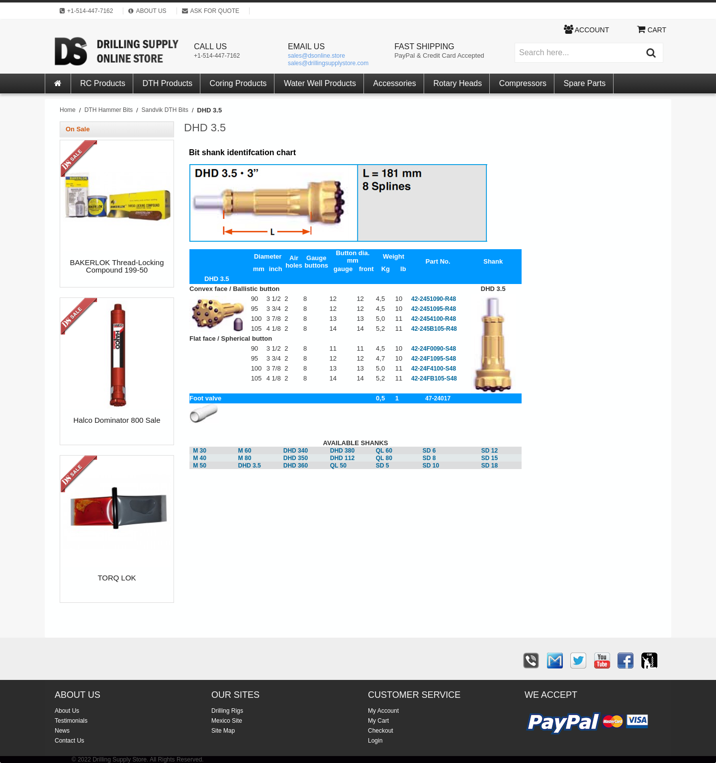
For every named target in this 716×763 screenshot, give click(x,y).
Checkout (380, 730)
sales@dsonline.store (316, 55)
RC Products (102, 83)
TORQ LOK (116, 578)
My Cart (378, 720)
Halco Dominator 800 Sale (116, 420)
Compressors (522, 83)
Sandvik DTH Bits (165, 109)
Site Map (223, 730)
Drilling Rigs (227, 710)
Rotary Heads (457, 83)
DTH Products (167, 83)
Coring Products (238, 83)
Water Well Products (320, 83)
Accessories (394, 83)
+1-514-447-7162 (217, 55)
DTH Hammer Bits (109, 109)
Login (375, 740)
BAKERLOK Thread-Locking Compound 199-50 (117, 266)
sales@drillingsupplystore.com (328, 63)
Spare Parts (585, 83)
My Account (383, 710)
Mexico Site (226, 720)
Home (68, 109)
